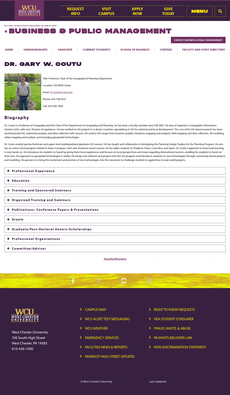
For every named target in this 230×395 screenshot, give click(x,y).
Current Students (96, 49)
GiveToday (168, 11)
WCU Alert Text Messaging (107, 319)
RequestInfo (75, 11)
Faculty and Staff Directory (203, 49)
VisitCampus (106, 11)
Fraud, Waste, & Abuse (172, 328)
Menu (199, 11)
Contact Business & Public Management (198, 40)
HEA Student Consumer (173, 319)
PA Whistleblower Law (173, 337)
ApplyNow (137, 11)
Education (21, 181)
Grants (18, 219)
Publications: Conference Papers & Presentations (55, 210)
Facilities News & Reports (106, 347)
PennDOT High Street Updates (110, 356)
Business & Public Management (27, 26)
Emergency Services (102, 337)
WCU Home (8, 26)
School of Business (134, 49)
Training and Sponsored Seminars (41, 190)
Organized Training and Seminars (41, 200)
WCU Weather (96, 328)
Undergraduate (35, 49)
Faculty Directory (115, 259)
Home (9, 49)
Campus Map (95, 309)
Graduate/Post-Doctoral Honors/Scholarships (52, 229)
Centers (166, 49)
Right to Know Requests (174, 309)
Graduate (65, 49)
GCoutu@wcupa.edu (61, 92)
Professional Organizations (36, 239)
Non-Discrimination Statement (180, 347)
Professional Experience (33, 171)
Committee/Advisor (29, 248)
